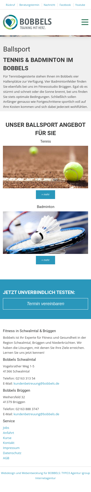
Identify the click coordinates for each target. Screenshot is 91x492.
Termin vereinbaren (45, 303)
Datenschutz (12, 453)
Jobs (6, 427)
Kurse (7, 438)
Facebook (65, 5)
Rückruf (10, 5)
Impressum (11, 448)
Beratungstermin (29, 5)
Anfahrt (8, 433)
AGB (6, 458)
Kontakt (8, 442)
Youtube (80, 5)
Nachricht (49, 5)
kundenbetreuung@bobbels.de (36, 383)
